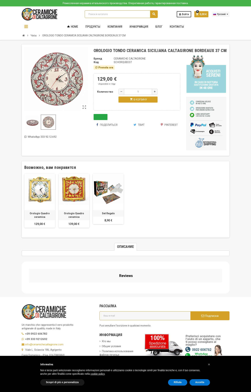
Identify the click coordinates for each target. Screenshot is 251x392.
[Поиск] (121, 14)
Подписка (209, 283)
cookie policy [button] (98, 373)
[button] (209, 364)
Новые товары (111, 346)
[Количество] (138, 92)
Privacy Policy (30, 337)
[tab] (125, 247)
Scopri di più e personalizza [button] (62, 382)
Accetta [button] (199, 382)
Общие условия (111, 314)
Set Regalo (108, 213)
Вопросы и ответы (113, 327)
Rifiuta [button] (178, 382)
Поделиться (107, 124)
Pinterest (169, 124)
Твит (139, 124)
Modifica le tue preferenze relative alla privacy (51, 348)
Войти (184, 14)
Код (96, 62)
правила (107, 341)
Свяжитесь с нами (113, 351)
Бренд (98, 58)
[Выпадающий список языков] (221, 14)
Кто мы (106, 309)
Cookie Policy (29, 342)
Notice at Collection (33, 353)
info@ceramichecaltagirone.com (44, 312)
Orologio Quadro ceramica (40, 215)
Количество (105, 91)
